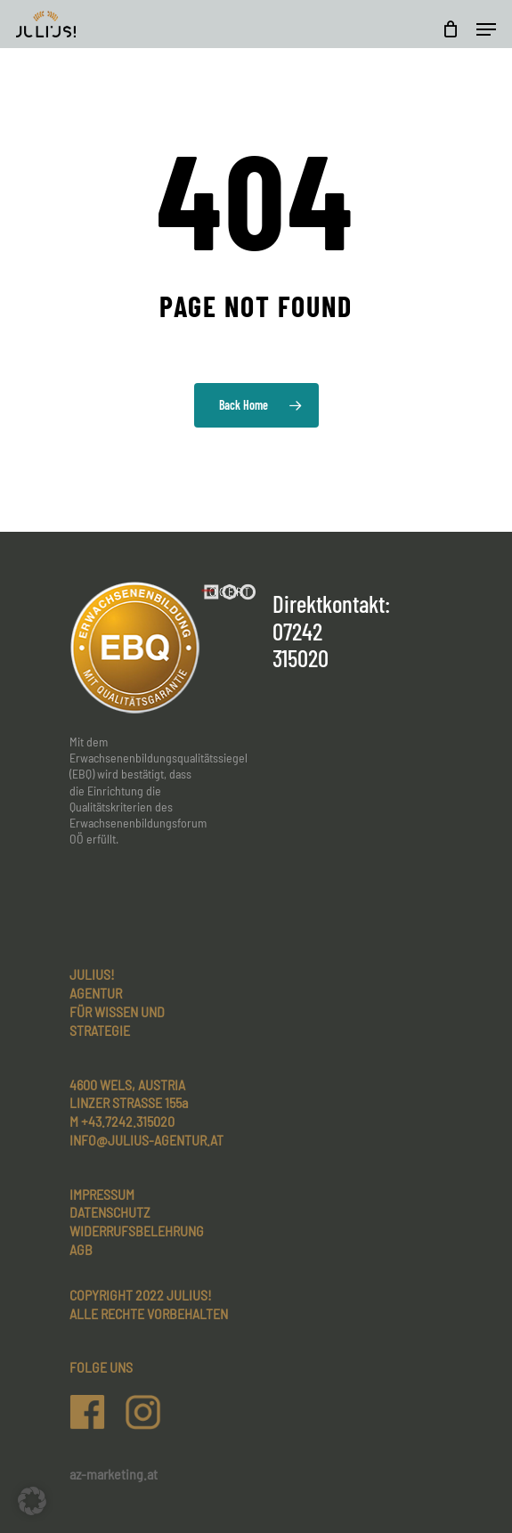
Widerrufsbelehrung (136, 1230)
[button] (32, 1501)
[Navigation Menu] (486, 29)
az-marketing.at (113, 1473)
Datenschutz (109, 1211)
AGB (81, 1249)
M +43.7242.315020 (122, 1121)
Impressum (101, 1194)
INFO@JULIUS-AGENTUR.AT (146, 1139)
